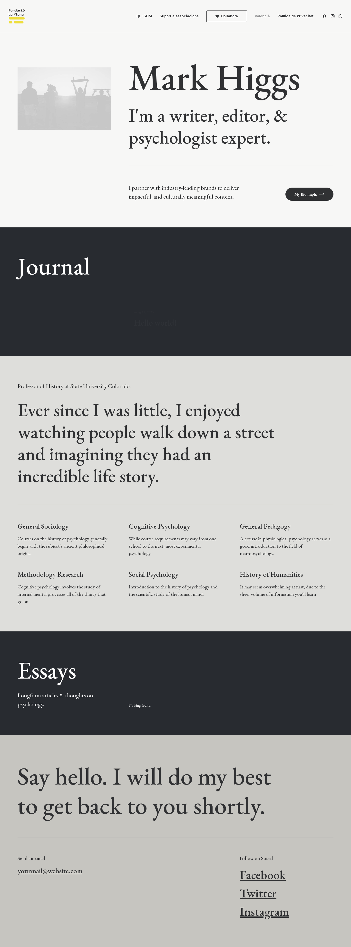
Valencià (262, 16)
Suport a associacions (179, 16)
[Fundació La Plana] (17, 16)
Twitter (258, 893)
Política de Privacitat (295, 16)
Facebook (263, 875)
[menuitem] (144, 16)
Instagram (264, 911)
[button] (325, 16)
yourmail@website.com (50, 870)
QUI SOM (144, 16)
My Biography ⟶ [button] (309, 194)
